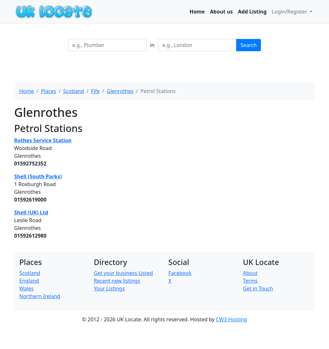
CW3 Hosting (231, 319)
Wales (26, 288)
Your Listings (109, 288)
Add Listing (252, 11)
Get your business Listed (123, 273)
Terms (250, 280)
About (250, 273)
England (29, 280)
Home (197, 11)
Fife (95, 91)
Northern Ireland (39, 296)
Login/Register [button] (290, 11)
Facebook (179, 273)
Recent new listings (117, 280)
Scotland (73, 91)
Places (48, 91)
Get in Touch (258, 288)
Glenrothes (120, 91)
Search (248, 45)
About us (221, 11)
